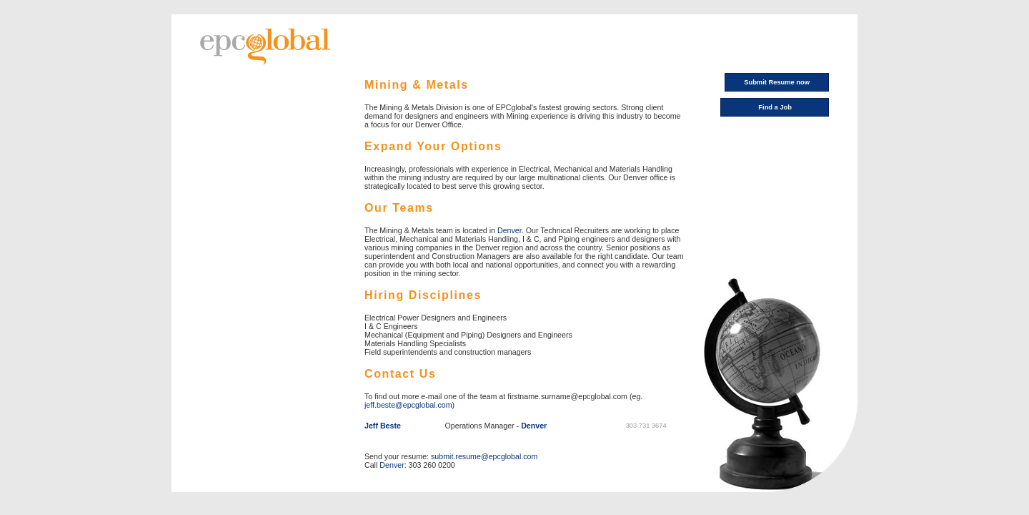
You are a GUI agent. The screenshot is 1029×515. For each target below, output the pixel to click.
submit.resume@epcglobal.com (484, 456)
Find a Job (775, 107)
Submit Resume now (777, 82)
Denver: (392, 465)
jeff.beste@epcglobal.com (408, 405)
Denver (509, 230)
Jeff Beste (382, 425)
